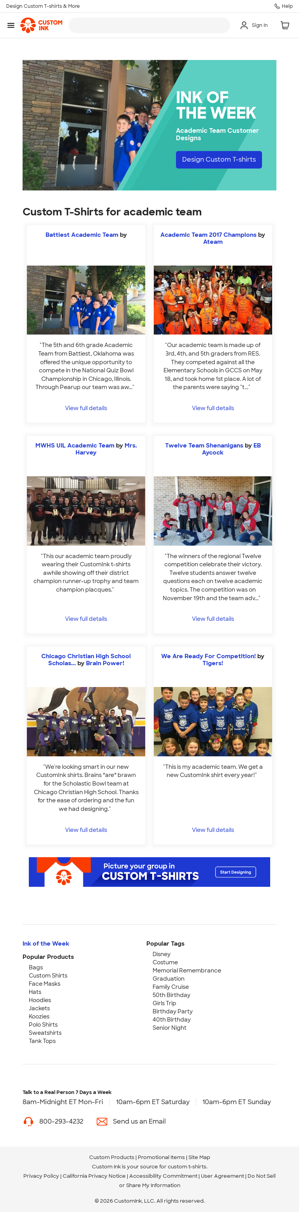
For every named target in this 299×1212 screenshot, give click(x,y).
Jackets (39, 1008)
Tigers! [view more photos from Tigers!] (212, 663)
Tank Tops (42, 1041)
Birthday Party (173, 1011)
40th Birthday (172, 1019)
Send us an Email (139, 1121)
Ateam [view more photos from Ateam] (213, 242)
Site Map (199, 1157)
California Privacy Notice (94, 1176)
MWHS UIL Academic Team (74, 445)
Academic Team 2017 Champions (209, 235)
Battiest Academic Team (82, 235)
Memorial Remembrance (187, 970)
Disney (162, 954)
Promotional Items (161, 1157)
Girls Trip (164, 1003)
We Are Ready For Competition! (208, 656)
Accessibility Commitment (163, 1176)
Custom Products (111, 1157)
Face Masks (44, 983)
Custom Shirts (48, 975)
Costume (165, 962)
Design (219, 159)
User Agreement (222, 1176)
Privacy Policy (41, 1176)
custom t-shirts (187, 1166)
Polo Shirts (43, 1024)
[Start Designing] (149, 872)
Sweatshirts (45, 1032)
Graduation (169, 978)
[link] (41, 25)
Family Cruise (171, 986)
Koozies (39, 1016)
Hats (35, 991)
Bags (36, 967)
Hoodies (40, 1000)
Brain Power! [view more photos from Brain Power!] (105, 663)
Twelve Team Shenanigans (204, 445)
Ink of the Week (46, 944)
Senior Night (169, 1027)
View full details (86, 408)
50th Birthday (171, 995)
